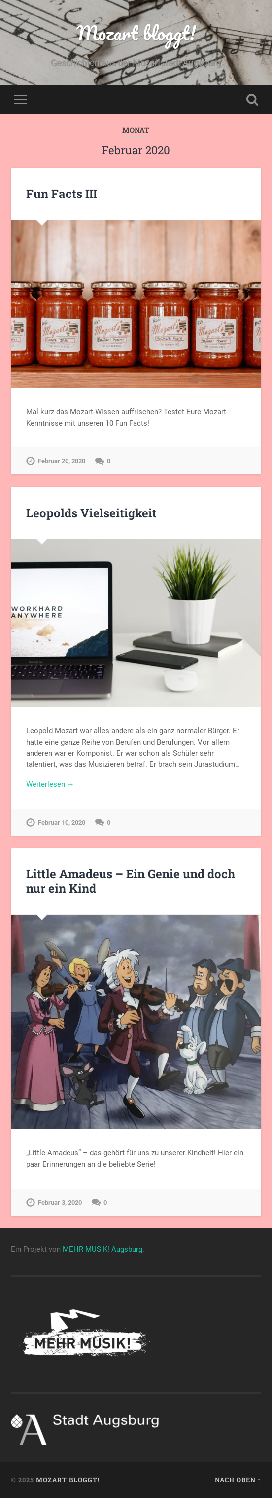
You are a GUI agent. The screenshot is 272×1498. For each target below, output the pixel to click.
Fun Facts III (61, 193)
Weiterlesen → (50, 784)
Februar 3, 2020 (60, 1202)
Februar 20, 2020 (61, 461)
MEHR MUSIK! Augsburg (102, 1249)
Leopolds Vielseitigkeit (91, 513)
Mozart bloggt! (136, 32)
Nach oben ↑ (238, 1480)
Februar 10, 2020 (61, 822)
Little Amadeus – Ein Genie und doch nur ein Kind (130, 881)
